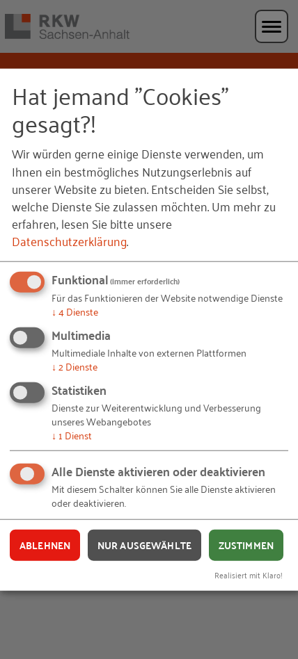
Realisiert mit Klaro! (248, 574)
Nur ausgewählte (144, 545)
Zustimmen (246, 545)
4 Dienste (75, 311)
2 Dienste (74, 366)
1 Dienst (72, 434)
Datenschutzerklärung (69, 240)
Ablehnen (44, 545)
